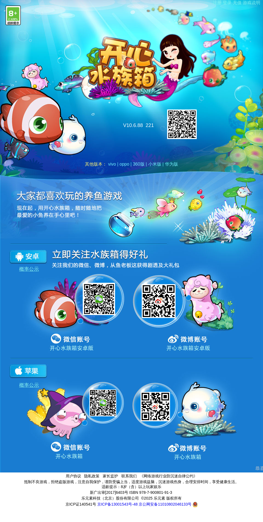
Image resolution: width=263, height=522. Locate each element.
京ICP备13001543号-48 (117, 504)
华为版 (171, 164)
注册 (217, 2)
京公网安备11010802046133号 (168, 504)
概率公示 (29, 269)
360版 (139, 164)
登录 (227, 2)
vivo (112, 164)
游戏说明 (251, 2)
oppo (124, 164)
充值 (237, 2)
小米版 (154, 164)
